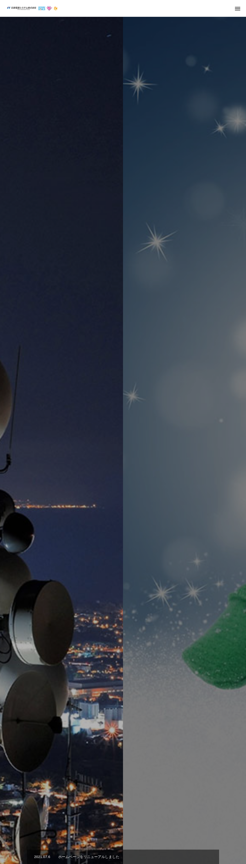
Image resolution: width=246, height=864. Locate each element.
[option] (123, 95)
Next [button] (236, 235)
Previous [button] (10, 235)
